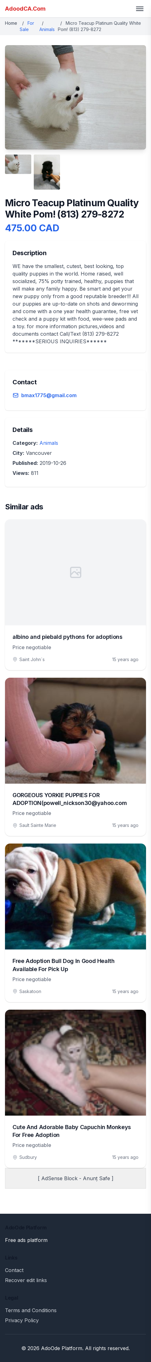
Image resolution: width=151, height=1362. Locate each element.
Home (11, 23)
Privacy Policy (22, 1320)
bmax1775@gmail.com (49, 395)
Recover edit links (26, 1280)
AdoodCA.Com (25, 8)
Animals (47, 29)
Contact (14, 1270)
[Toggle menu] (139, 9)
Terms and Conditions (31, 1310)
